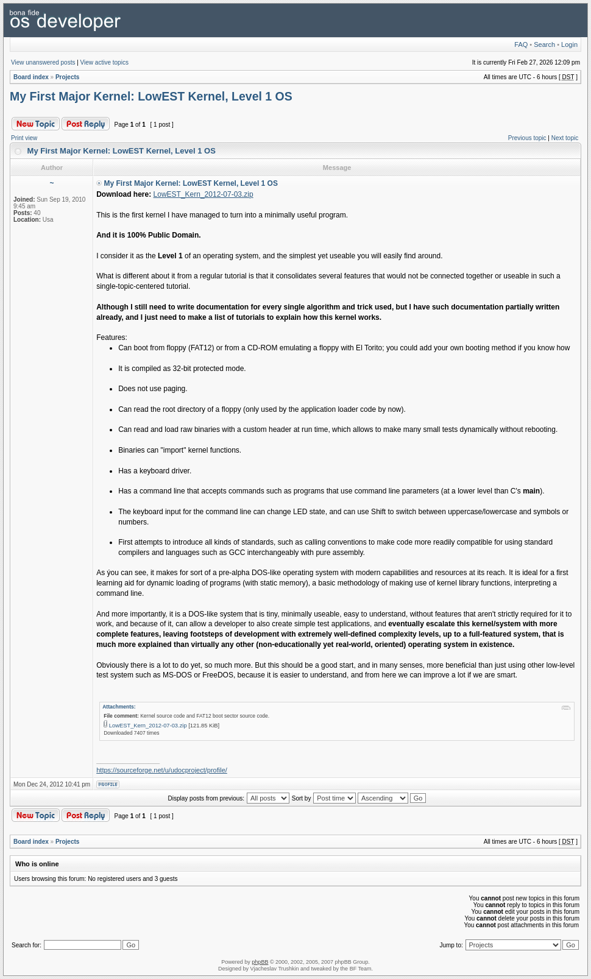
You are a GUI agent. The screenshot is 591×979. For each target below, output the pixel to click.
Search (544, 44)
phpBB (260, 962)
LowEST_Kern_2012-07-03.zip (203, 194)
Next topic (564, 138)
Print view (24, 138)
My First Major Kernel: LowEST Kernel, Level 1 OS (151, 96)
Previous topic (527, 138)
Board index (31, 77)
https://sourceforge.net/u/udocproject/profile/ (161, 770)
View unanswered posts (43, 62)
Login (569, 44)
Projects (67, 77)
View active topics (104, 62)
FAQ (521, 44)
